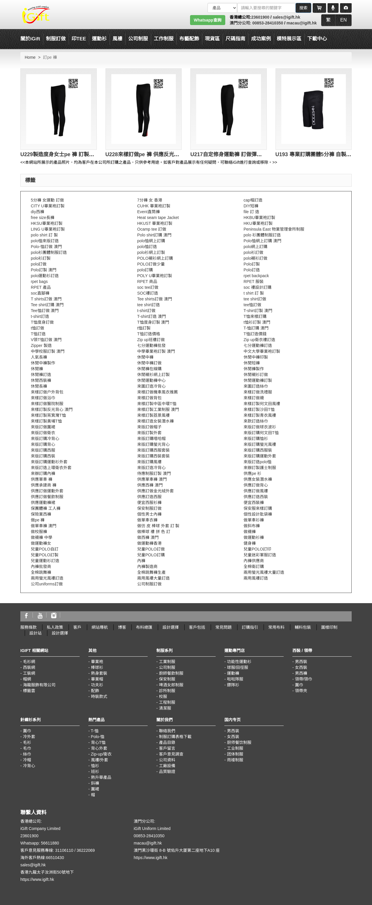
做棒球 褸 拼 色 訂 (153, 531)
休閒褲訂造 (41, 374)
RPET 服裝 (254, 281)
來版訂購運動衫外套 (49, 461)
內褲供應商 (254, 560)
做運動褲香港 (149, 543)
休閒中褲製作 (43, 363)
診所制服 (167, 690)
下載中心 (317, 39)
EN (343, 19)
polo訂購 (145, 270)
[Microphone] (333, 8)
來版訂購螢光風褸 (260, 444)
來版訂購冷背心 (45, 438)
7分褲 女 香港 (149, 200)
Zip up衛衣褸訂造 (259, 339)
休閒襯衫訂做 (256, 374)
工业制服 (235, 748)
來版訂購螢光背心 (153, 444)
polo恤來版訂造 (45, 240)
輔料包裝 (303, 627)
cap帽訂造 (253, 200)
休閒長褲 (39, 386)
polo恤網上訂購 (151, 240)
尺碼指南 (235, 39)
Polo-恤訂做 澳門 (46, 246)
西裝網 (29, 667)
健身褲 (250, 543)
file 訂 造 (251, 211)
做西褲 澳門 (148, 537)
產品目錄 (167, 742)
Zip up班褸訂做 (151, 339)
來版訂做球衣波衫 (260, 427)
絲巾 (27, 754)
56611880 (50, 843)
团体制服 (235, 754)
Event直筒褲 (148, 211)
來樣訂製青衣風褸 (260, 415)
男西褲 (301, 673)
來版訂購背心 (43, 444)
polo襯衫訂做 (255, 258)
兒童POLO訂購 (151, 555)
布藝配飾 (189, 39)
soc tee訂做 (147, 287)
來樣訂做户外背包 (47, 392)
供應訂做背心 (256, 485)
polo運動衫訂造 (45, 275)
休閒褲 (37, 368)
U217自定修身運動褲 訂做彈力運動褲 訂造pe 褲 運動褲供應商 (262, 154)
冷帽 (27, 760)
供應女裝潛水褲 (258, 479)
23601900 (260, 17)
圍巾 (299, 685)
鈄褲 (95, 783)
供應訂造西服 (149, 496)
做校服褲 (39, 531)
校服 (163, 696)
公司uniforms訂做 (47, 584)
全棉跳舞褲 (41, 572)
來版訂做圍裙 (43, 427)
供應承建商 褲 (43, 485)
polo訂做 (38, 264)
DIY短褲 (251, 206)
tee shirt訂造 (148, 304)
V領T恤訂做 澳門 (46, 339)
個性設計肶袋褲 (258, 514)
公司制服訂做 (149, 584)
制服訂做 (56, 39)
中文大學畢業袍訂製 (262, 351)
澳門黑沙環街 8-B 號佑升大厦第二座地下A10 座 (177, 850)
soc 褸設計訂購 (257, 287)
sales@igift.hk (286, 17)
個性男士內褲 (149, 514)
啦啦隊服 (235, 679)
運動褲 (233, 673)
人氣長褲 (39, 357)
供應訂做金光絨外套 (155, 491)
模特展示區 (289, 39)
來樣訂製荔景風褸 (153, 415)
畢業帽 (97, 679)
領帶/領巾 (303, 679)
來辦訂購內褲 (43, 473)
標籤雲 (29, 690)
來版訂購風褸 (149, 461)
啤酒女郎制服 (171, 685)
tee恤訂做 (252, 304)
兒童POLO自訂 (44, 549)
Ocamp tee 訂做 (151, 229)
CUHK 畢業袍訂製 (153, 206)
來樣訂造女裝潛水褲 (155, 421)
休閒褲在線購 (149, 368)
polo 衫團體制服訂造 (262, 235)
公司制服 (167, 667)
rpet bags (39, 281)
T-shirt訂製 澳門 (258, 310)
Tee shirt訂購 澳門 (47, 304)
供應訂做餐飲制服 (47, 496)
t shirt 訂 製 (254, 293)
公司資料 (167, 760)
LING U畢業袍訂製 (48, 229)
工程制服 (167, 702)
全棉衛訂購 (254, 566)
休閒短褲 (252, 363)
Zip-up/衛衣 (101, 754)
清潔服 (165, 708)
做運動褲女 (41, 543)
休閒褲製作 (254, 368)
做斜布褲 (252, 525)
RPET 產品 (41, 287)
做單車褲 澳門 (43, 525)
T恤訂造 (38, 334)
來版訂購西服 (43, 450)
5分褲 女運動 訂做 (47, 200)
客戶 (77, 627)
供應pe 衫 (252, 473)
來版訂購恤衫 (256, 438)
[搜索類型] (222, 8)
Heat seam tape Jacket (158, 217)
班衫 (95, 771)
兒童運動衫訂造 (45, 560)
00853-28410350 (267, 23)
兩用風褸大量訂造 (153, 578)
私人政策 (55, 627)
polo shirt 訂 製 (44, 235)
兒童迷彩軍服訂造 (260, 555)
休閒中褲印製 (256, 357)
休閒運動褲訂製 (258, 380)
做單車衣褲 (147, 520)
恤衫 (95, 765)
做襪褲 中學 (41, 537)
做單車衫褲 (254, 520)
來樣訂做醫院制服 (47, 403)
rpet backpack (256, 275)
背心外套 (99, 748)
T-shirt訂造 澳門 (151, 316)
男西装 (233, 730)
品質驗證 (167, 771)
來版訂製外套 (149, 432)
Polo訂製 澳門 (43, 270)
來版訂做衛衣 (43, 432)
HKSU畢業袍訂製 (46, 223)
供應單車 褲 (41, 479)
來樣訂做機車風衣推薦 (157, 392)
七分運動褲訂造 (258, 345)
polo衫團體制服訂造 (49, 252)
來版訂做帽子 (149, 427)
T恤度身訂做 (42, 322)
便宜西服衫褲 (149, 502)
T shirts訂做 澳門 (46, 299)
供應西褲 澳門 (150, 485)
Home (30, 57)
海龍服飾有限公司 (39, 685)
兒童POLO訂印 (257, 549)
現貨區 (212, 39)
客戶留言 (167, 748)
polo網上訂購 (255, 246)
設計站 (35, 633)
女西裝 (301, 667)
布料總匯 (144, 627)
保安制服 (167, 679)
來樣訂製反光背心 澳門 (52, 409)
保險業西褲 (41, 514)
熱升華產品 (101, 777)
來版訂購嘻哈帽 (151, 438)
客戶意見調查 (171, 754)
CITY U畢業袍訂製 (48, 206)
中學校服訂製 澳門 (48, 351)
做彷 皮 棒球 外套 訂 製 (158, 525)
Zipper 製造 (41, 345)
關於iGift (30, 39)
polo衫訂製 (41, 258)
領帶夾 (301, 690)
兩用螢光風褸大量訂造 (264, 572)
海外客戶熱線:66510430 (42, 857)
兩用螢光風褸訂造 (47, 578)
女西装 (233, 736)
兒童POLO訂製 (44, 555)
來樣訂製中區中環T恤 (156, 403)
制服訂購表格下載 (175, 736)
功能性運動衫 (239, 661)
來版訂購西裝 (43, 456)
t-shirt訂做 (146, 310)
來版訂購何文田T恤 (261, 432)
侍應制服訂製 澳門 (154, 473)
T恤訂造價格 (148, 334)
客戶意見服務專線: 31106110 (46, 850)
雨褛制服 (235, 760)
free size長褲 (42, 217)
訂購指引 (250, 627)
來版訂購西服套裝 (153, 450)
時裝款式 (99, 696)
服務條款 (28, 627)
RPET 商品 (147, 281)
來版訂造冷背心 (151, 467)
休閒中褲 (145, 357)
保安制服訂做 (149, 508)
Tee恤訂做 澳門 (45, 310)
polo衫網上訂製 (151, 252)
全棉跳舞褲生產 (151, 572)
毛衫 (27, 742)
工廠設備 (167, 765)
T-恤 (94, 730)
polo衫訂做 (253, 252)
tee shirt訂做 (255, 299)
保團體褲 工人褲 (45, 508)
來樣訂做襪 (254, 398)
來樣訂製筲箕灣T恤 (48, 415)
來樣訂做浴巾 (43, 398)
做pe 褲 (37, 520)
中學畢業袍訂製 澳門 (156, 351)
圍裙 (95, 789)
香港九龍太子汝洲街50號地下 (47, 872)
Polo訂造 (252, 270)
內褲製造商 (147, 566)
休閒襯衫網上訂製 (153, 374)
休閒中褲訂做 (149, 363)
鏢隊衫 (233, 685)
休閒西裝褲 (41, 380)
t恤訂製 (144, 328)
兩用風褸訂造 (256, 578)
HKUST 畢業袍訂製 (154, 223)
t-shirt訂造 (40, 316)
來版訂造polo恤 (257, 461)
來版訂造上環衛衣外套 (51, 467)
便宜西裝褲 (254, 502)
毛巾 (27, 748)
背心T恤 (98, 742)
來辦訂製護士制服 (260, 467)
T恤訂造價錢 (255, 334)
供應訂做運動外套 (47, 491)
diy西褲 (37, 211)
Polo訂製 (252, 264)
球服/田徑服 (237, 667)
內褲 (141, 560)
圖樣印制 (329, 627)
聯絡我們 (167, 730)
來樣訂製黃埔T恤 (46, 421)
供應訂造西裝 (256, 496)
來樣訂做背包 (149, 398)
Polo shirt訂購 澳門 (154, 235)
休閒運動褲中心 (151, 380)
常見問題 (223, 627)
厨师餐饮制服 (239, 742)
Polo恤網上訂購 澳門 (262, 240)
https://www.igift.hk (37, 879)
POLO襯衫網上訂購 (155, 258)
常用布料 (276, 627)
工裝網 (29, 673)
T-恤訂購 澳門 (256, 328)
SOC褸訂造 (147, 293)
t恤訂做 (37, 328)
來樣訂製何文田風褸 (262, 403)
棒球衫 (97, 667)
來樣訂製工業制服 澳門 (158, 409)
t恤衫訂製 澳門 (257, 322)
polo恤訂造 (147, 246)
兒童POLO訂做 (151, 549)
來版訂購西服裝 (258, 450)
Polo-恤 (98, 736)
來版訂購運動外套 (260, 456)
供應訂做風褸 (256, 491)
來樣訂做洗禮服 (258, 392)
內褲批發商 (41, 566)
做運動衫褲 (254, 537)
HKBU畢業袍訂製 (259, 217)
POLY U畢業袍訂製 (154, 275)
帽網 (27, 679)
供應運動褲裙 (43, 502)
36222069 (86, 850)
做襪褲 (250, 531)
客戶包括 (197, 627)
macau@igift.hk (302, 23)
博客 (122, 627)
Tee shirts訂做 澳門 (154, 299)
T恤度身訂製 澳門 (153, 322)
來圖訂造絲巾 (256, 386)
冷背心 (29, 765)
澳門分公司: (240, 23)
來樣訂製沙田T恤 (259, 409)
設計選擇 (170, 627)
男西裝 (301, 661)
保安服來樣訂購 (258, 508)
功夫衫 (97, 685)
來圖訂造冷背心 (151, 386)
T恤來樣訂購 (255, 316)
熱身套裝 (99, 673)
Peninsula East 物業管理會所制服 (274, 229)
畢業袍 (97, 661)
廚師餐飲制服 (171, 673)
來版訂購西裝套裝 (153, 456)
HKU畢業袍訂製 (258, 223)
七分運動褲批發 (151, 345)
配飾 (95, 690)
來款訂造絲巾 (256, 421)
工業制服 (167, 661)
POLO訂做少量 (151, 264)
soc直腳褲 (40, 293)
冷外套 (29, 736)
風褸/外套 (99, 760)
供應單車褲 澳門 (152, 479)
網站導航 (100, 627)
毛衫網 (29, 661)
